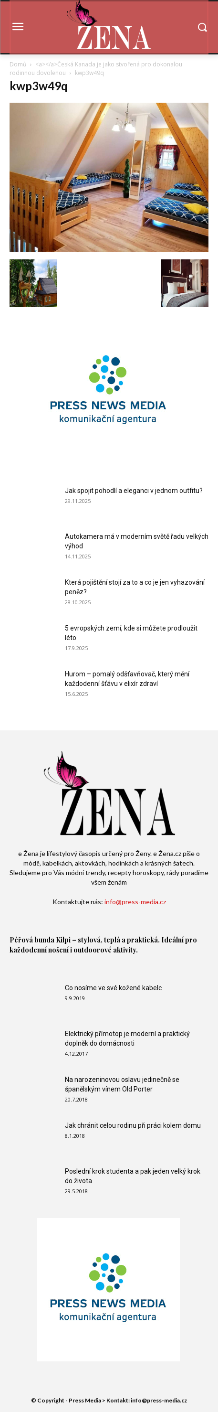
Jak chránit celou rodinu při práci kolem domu (133, 1125)
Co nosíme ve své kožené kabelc (113, 988)
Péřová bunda (32, 939)
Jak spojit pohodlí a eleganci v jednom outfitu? (134, 490)
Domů (18, 64)
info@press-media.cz (135, 902)
